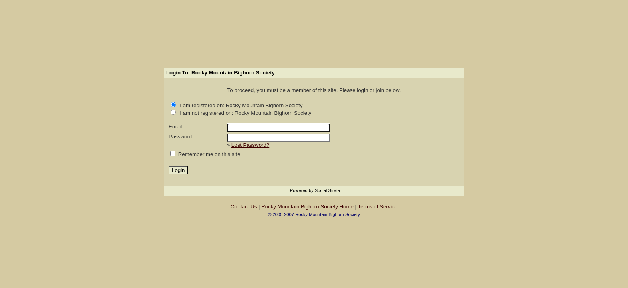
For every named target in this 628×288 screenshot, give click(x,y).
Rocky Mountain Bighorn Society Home (307, 207)
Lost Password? (250, 145)
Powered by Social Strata (315, 190)
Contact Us (244, 207)
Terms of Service (378, 207)
